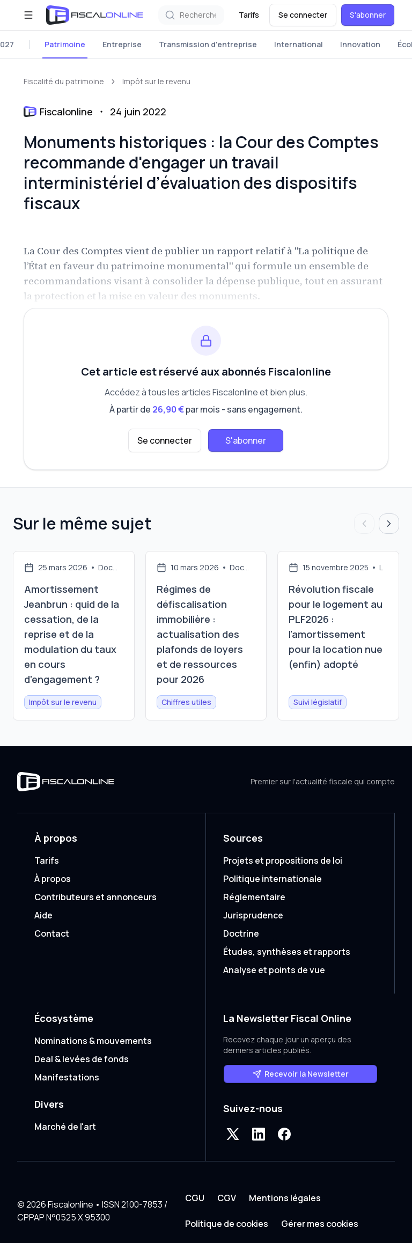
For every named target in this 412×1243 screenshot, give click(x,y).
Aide (43, 915)
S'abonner (368, 15)
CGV (226, 1198)
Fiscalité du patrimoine (64, 81)
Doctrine (241, 933)
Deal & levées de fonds (81, 1059)
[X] (232, 1134)
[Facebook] (284, 1134)
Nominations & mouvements (93, 1041)
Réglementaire (254, 897)
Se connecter (302, 15)
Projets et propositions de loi (282, 860)
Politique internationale (272, 879)
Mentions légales (285, 1198)
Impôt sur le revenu (156, 81)
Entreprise (122, 44)
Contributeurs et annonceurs (95, 897)
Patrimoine (65, 44)
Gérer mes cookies (319, 1224)
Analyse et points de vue (274, 970)
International (298, 44)
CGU (194, 1198)
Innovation (360, 44)
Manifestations (66, 1077)
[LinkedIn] (258, 1134)
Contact (51, 933)
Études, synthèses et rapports (286, 952)
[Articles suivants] (389, 523)
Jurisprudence (253, 915)
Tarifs (249, 15)
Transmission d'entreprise (208, 44)
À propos (52, 879)
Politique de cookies (226, 1224)
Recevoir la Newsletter (301, 1074)
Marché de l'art (65, 1126)
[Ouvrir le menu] (28, 15)
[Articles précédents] (364, 523)
